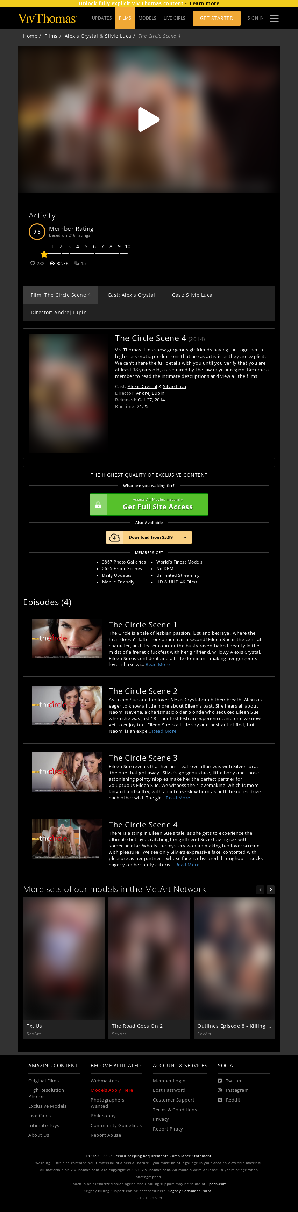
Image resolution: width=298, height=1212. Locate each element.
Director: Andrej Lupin (59, 312)
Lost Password (169, 1090)
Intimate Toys (43, 1125)
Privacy (161, 1119)
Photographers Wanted (108, 1103)
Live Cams (39, 1116)
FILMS (125, 18)
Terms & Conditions (175, 1110)
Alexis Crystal (81, 36)
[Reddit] (229, 1100)
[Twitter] (230, 1081)
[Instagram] (233, 1090)
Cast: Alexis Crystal (131, 295)
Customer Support (173, 1100)
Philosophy (103, 1116)
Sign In (256, 18)
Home (30, 36)
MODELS (148, 18)
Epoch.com (217, 1184)
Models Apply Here (112, 1090)
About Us (38, 1135)
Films (51, 36)
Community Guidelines (116, 1125)
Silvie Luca (118, 36)
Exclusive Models (47, 1106)
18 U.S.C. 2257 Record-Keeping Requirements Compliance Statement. (149, 1156)
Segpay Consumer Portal (190, 1191)
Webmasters (105, 1081)
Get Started (217, 18)
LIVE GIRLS (175, 18)
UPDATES (102, 18)
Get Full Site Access (147, 504)
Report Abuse (106, 1135)
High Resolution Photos (46, 1093)
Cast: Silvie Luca (192, 295)
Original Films (43, 1081)
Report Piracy (168, 1129)
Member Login (169, 1081)
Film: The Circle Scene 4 (61, 295)
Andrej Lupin (150, 393)
